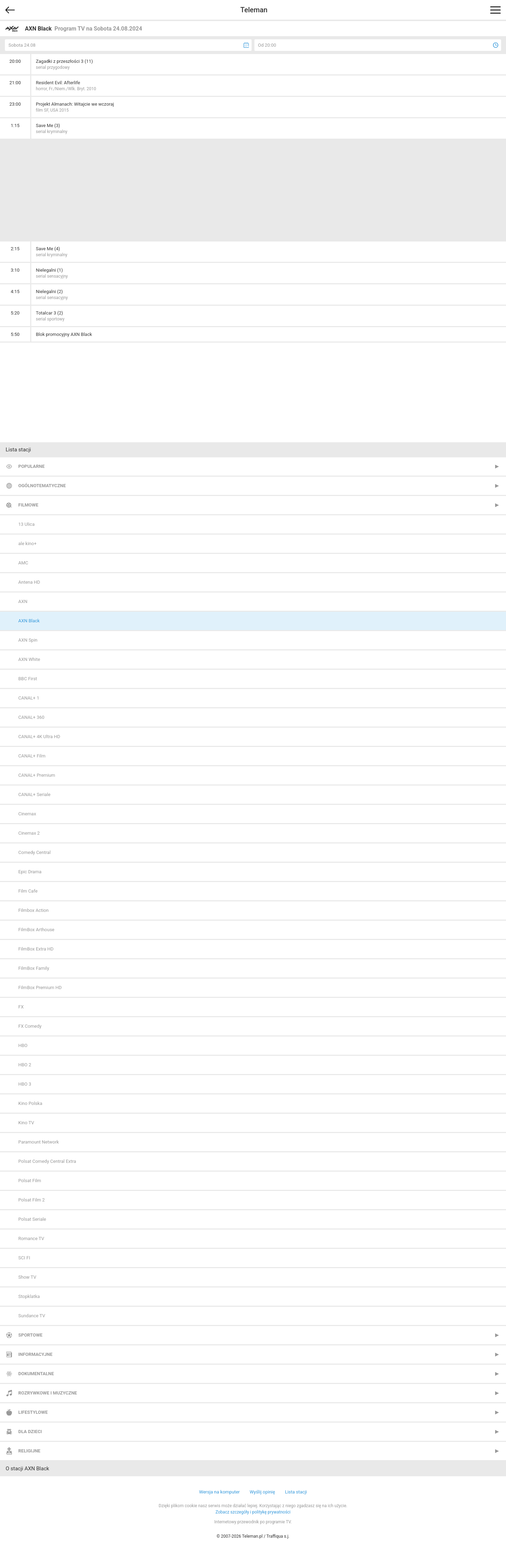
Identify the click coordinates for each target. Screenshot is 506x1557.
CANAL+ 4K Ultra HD (39, 736)
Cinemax (27, 813)
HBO (22, 1045)
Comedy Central (34, 852)
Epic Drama (29, 871)
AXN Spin (28, 640)
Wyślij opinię (262, 1492)
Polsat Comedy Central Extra (47, 1161)
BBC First (27, 678)
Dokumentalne (36, 1373)
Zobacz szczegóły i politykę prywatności (253, 1512)
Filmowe (28, 505)
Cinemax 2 (29, 833)
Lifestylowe (33, 1412)
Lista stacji (296, 1492)
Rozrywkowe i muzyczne (47, 1393)
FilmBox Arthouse (36, 929)
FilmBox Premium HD (40, 987)
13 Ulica (26, 524)
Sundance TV (31, 1315)
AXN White (29, 659)
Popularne (31, 466)
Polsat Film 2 (31, 1199)
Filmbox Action (33, 910)
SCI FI (24, 1257)
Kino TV (26, 1122)
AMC (23, 562)
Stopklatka (29, 1296)
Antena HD (29, 582)
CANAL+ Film (31, 755)
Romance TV (31, 1238)
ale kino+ (27, 543)
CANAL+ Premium (36, 775)
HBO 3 (24, 1084)
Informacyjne (35, 1354)
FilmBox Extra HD (35, 949)
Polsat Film (29, 1180)
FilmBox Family (33, 968)
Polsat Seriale (32, 1219)
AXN (22, 601)
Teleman (253, 10)
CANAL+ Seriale (34, 794)
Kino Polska (30, 1103)
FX (21, 1006)
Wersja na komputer (219, 1492)
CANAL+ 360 (31, 717)
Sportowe (30, 1335)
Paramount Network (38, 1142)
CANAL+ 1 (28, 698)
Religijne (29, 1450)
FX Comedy (29, 1026)
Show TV (27, 1277)
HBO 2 (24, 1064)
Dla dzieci (30, 1431)
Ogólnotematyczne (42, 485)
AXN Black (29, 620)
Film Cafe (28, 891)
